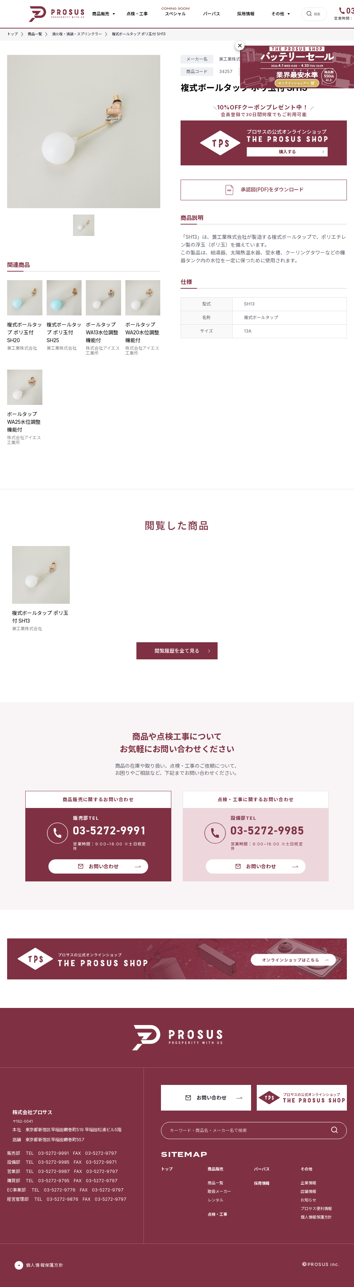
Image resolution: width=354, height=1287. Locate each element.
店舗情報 (308, 1191)
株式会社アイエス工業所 (103, 350)
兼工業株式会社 (22, 348)
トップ (167, 1169)
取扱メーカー (219, 1191)
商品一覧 (215, 1182)
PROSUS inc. (324, 1264)
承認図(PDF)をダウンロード (264, 190)
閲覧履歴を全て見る (177, 651)
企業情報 (308, 1182)
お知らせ (308, 1200)
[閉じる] (240, 45)
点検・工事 (137, 13)
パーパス (211, 13)
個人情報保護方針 (316, 1217)
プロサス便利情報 (316, 1208)
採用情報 (245, 13)
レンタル (215, 1200)
